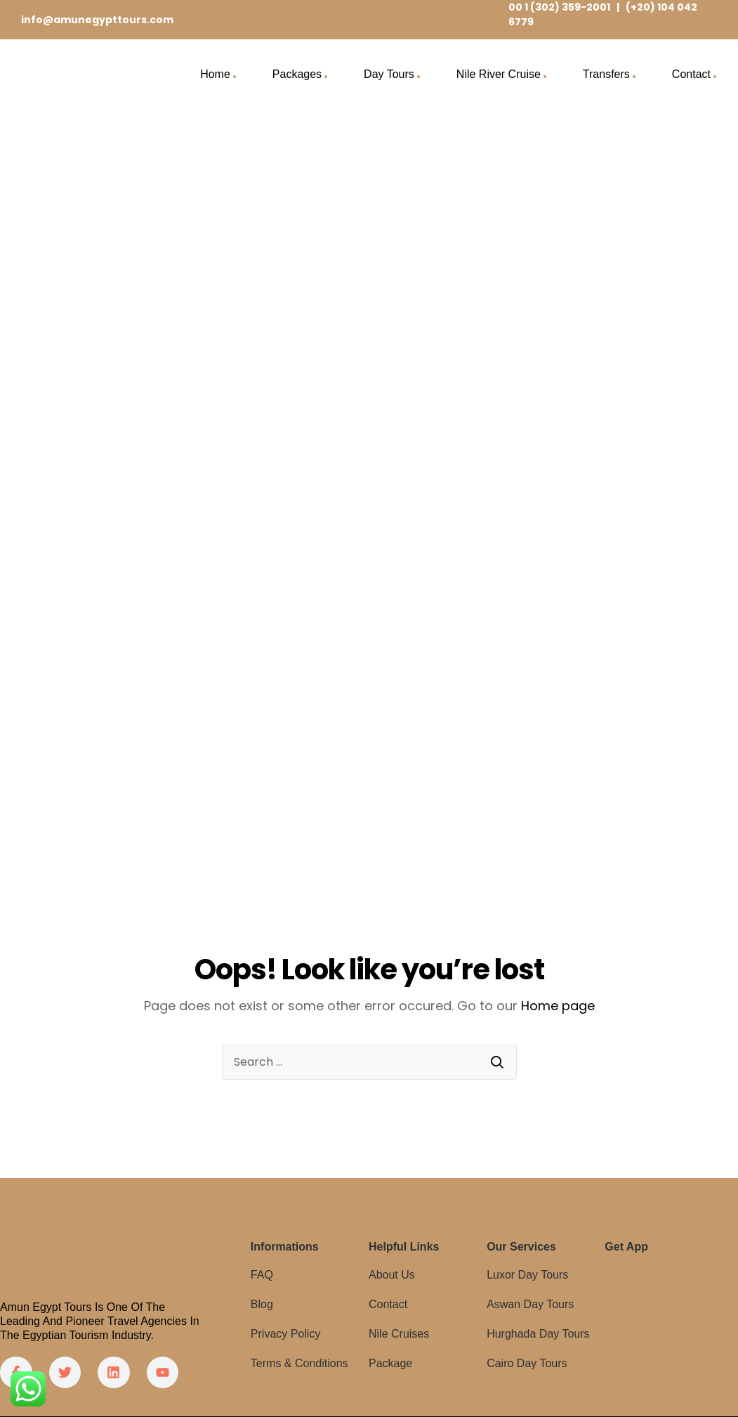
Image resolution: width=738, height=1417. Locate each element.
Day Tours (389, 74)
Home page (558, 1005)
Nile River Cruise (498, 74)
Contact (691, 74)
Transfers (606, 74)
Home (215, 74)
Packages (297, 74)
